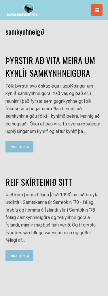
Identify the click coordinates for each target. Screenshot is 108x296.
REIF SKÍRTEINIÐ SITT (38, 182)
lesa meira (19, 146)
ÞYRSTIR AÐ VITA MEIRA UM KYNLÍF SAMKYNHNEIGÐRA (50, 66)
